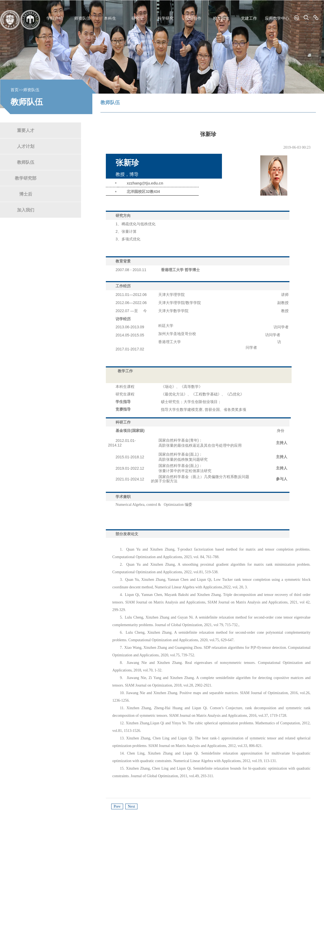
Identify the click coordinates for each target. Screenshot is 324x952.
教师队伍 (25, 162)
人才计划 (25, 146)
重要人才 (25, 130)
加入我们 (25, 210)
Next (131, 806)
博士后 (25, 194)
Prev (117, 806)
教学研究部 (25, 178)
